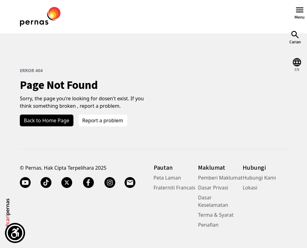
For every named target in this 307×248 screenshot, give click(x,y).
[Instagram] (109, 182)
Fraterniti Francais (174, 187)
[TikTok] (46, 182)
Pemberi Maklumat (220, 177)
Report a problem (102, 120)
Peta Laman (167, 177)
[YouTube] (25, 182)
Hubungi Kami (259, 177)
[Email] (130, 182)
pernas (7, 212)
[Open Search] (295, 37)
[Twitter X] (66, 182)
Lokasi (250, 187)
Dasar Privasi (213, 187)
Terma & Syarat (215, 214)
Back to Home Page (46, 120)
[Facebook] (88, 182)
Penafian (208, 224)
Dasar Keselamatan (213, 201)
